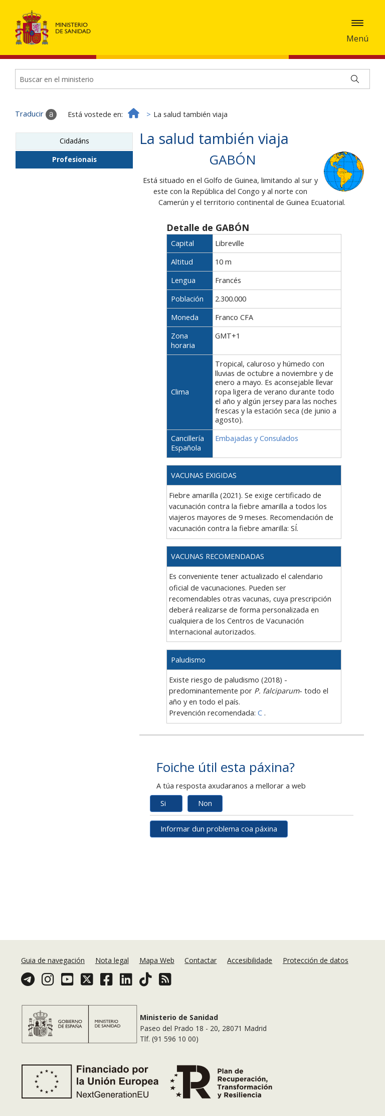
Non (205, 844)
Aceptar (178, 44)
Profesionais (74, 200)
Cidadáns (74, 181)
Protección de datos (315, 960)
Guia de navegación (53, 960)
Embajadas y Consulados (256, 479)
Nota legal (112, 960)
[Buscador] (192, 120)
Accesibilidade (249, 960)
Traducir (36, 155)
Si (163, 844)
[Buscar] (355, 120)
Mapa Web (156, 960)
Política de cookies (125, 43)
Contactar (200, 960)
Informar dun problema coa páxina (218, 869)
